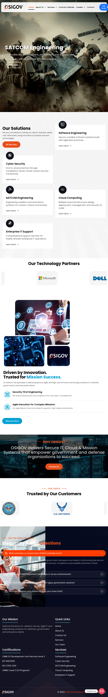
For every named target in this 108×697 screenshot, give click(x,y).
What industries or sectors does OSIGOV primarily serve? (35, 553)
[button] (40, 7)
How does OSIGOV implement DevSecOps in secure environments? (40, 574)
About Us (41, 7)
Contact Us (54, 467)
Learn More (65, 145)
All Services (11, 144)
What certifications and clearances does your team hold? (36, 591)
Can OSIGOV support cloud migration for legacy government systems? (42, 582)
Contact (90, 7)
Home (31, 7)
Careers (80, 7)
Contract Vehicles (66, 7)
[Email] (102, 691)
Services (52, 7)
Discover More (12, 421)
